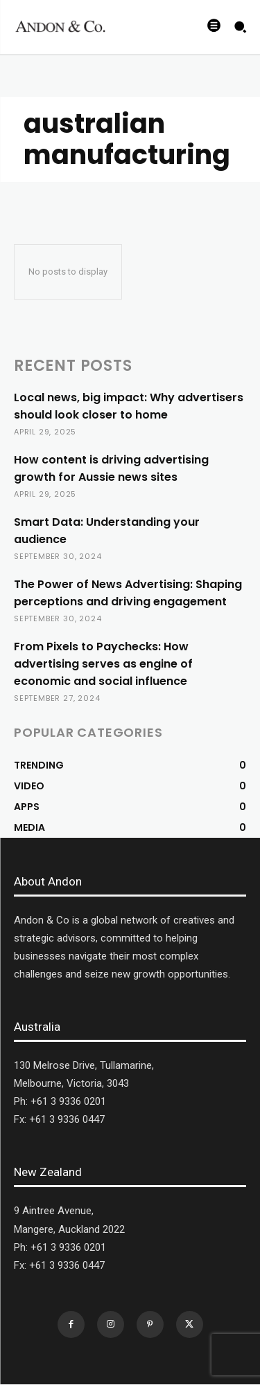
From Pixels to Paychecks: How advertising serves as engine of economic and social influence (103, 664)
